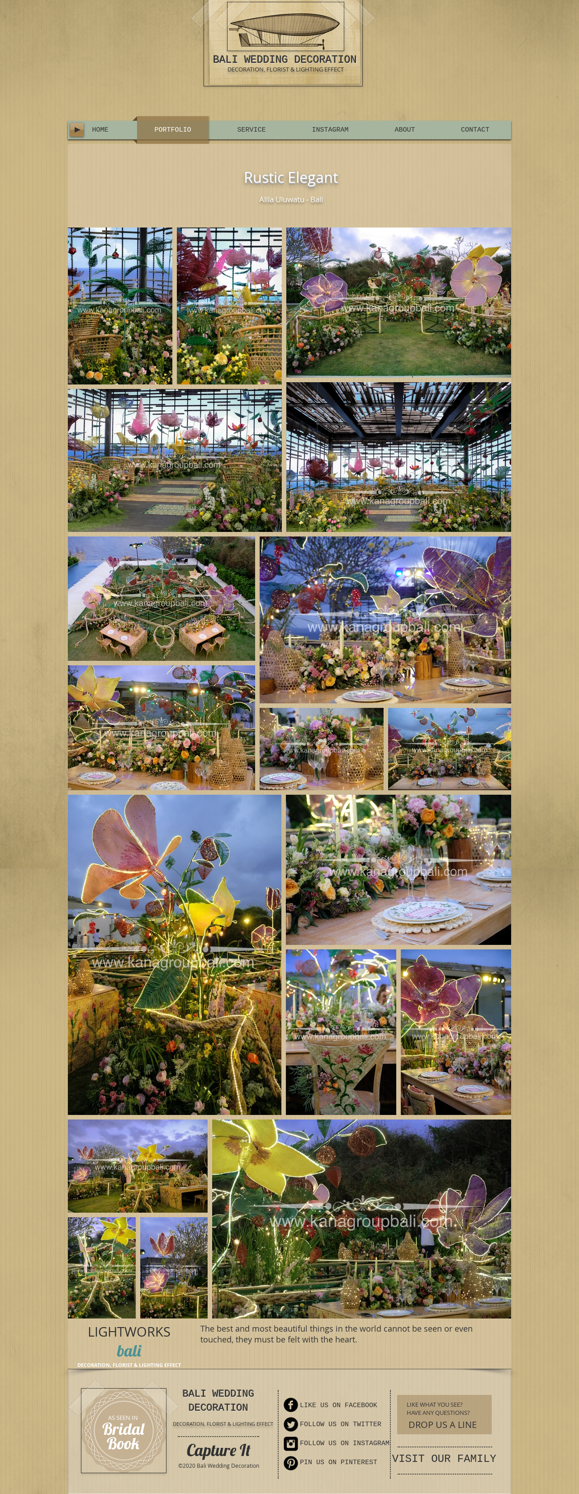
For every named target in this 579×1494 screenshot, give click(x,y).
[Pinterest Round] (291, 1463)
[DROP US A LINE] (442, 1424)
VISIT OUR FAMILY (444, 1459)
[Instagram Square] (291, 1444)
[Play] (77, 130)
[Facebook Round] (291, 1405)
